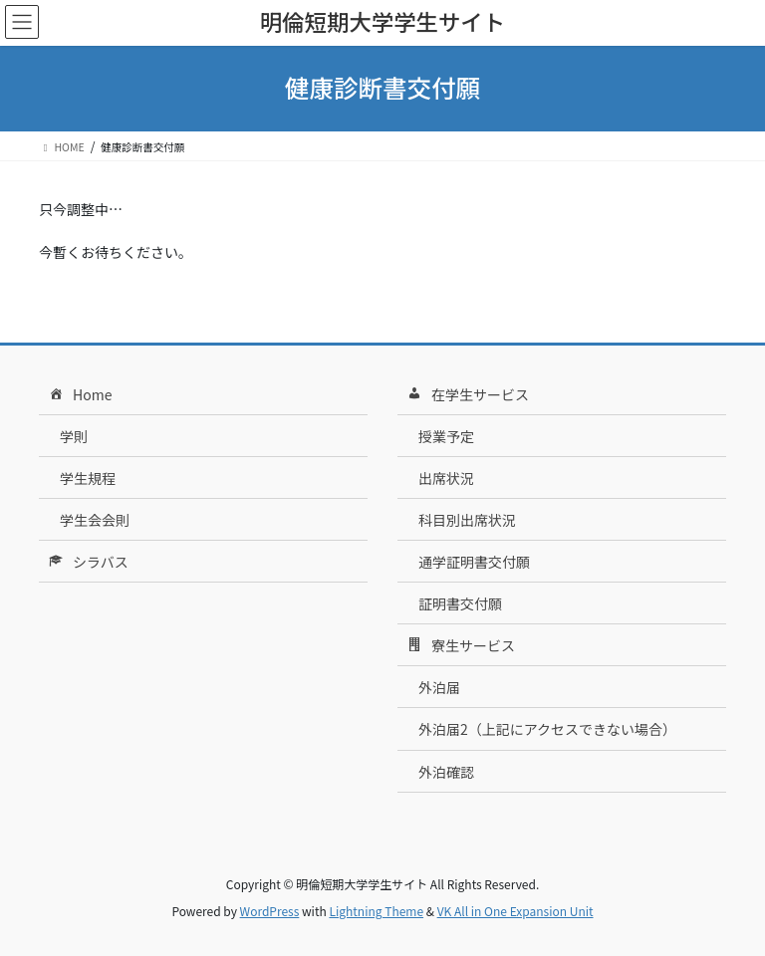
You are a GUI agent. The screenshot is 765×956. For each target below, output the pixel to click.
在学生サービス (466, 395)
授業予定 (446, 436)
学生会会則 (94, 520)
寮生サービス (459, 646)
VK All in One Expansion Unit (515, 910)
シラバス (87, 563)
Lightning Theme (376, 910)
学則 (74, 436)
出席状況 (446, 478)
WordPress (270, 910)
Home (79, 395)
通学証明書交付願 (474, 562)
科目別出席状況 (467, 520)
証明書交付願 (460, 603)
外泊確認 (446, 772)
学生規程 (88, 478)
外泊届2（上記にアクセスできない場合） (547, 729)
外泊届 (439, 687)
